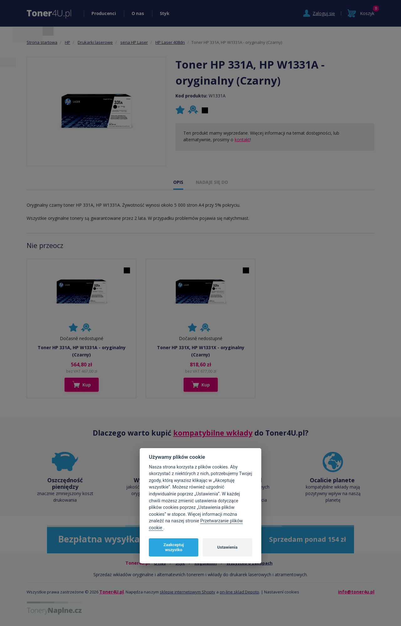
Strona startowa (42, 42)
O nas (138, 13)
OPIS (178, 182)
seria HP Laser (134, 42)
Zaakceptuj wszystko (174, 547)
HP (67, 42)
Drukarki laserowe (95, 42)
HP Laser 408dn (170, 42)
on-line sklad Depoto (239, 592)
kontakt (242, 139)
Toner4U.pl (111, 592)
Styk (164, 13)
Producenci (103, 13)
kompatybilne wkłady (213, 433)
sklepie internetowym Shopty (187, 592)
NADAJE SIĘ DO (212, 182)
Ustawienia (227, 547)
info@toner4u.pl (356, 592)
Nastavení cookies (281, 592)
